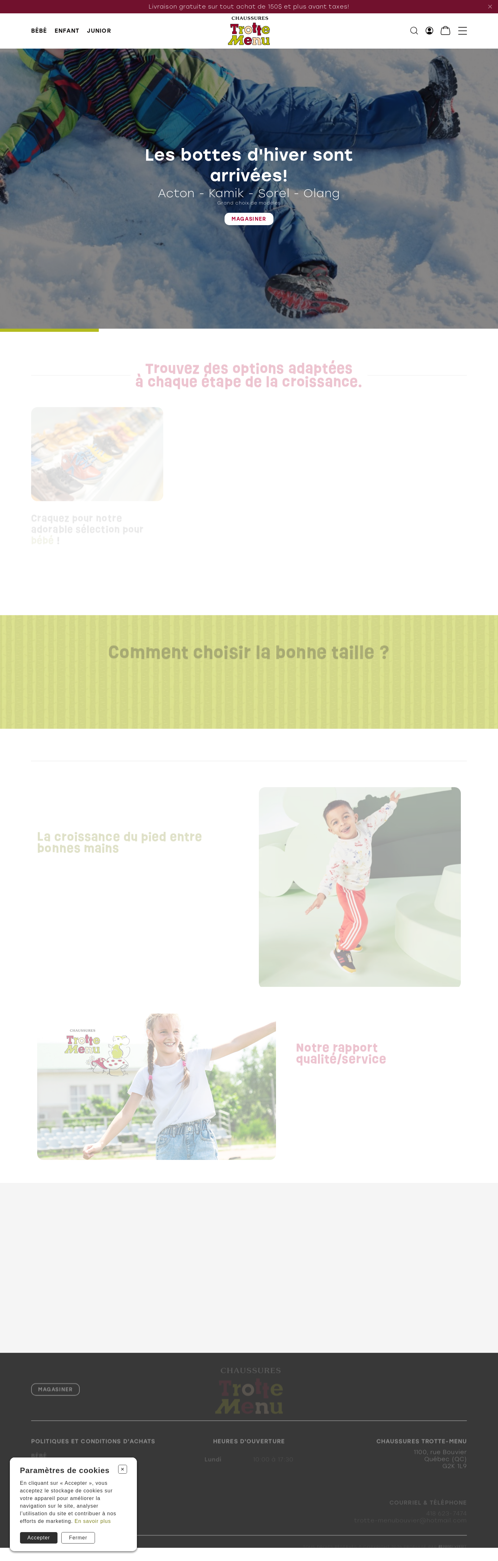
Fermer (78, 1537)
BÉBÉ (39, 31)
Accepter (38, 1537)
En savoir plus (93, 1521)
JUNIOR (99, 31)
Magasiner (249, 220)
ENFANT (67, 31)
